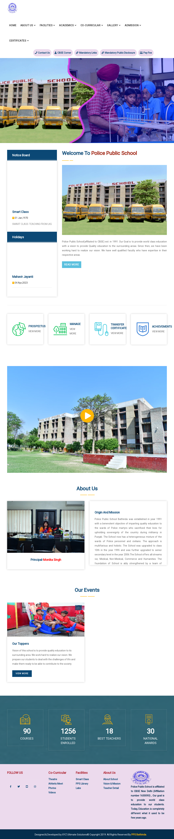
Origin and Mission (107, 512)
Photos (52, 787)
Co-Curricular (91, 25)
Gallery (112, 25)
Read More (71, 264)
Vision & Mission (111, 783)
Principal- (46, 559)
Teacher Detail (111, 787)
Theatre (52, 778)
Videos (52, 792)
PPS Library (82, 783)
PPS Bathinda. (139, 834)
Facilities (46, 25)
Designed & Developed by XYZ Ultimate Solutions (61, 834)
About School (110, 778)
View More (158, 331)
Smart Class (82, 778)
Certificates (17, 40)
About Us (26, 25)
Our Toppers (20, 643)
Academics (66, 25)
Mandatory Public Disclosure (118, 52)
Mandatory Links (86, 52)
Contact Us (42, 52)
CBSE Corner (63, 52)
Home (12, 25)
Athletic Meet (55, 783)
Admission (132, 25)
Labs (78, 787)
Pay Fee (146, 52)
